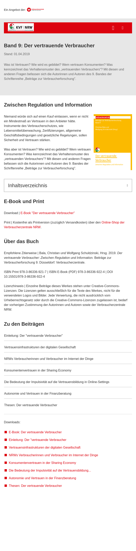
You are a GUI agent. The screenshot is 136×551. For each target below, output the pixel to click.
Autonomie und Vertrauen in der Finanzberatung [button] (37, 393)
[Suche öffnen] (113, 28)
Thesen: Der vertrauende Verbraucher (35, 485)
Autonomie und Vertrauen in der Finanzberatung (42, 478)
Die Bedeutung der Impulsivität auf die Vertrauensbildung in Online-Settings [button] (56, 382)
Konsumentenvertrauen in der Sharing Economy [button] (37, 370)
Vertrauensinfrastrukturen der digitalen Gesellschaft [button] (40, 347)
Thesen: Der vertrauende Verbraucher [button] (30, 405)
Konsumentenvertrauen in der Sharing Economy (42, 462)
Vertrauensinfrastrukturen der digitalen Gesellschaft (44, 447)
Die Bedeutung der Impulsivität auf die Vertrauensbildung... (50, 470)
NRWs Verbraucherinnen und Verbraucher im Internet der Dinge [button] (48, 358)
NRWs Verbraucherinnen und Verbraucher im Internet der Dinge (53, 455)
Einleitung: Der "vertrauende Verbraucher (37, 440)
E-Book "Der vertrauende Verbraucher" (47, 213)
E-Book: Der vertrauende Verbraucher (35, 432)
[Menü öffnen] (122, 27)
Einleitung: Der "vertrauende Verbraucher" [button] (33, 335)
